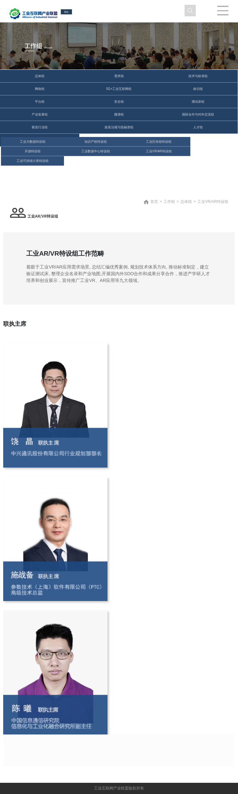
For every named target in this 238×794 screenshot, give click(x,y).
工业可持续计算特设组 (33, 161)
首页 (154, 201)
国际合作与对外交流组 (198, 114)
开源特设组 (33, 151)
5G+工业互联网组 (118, 89)
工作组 (169, 201)
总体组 (39, 76)
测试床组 (198, 101)
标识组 (198, 89)
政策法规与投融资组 (119, 127)
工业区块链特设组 (158, 141)
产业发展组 (40, 114)
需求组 (119, 76)
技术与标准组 (198, 76)
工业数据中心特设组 (95, 151)
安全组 (119, 101)
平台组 (39, 101)
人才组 (198, 127)
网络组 (39, 89)
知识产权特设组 (95, 141)
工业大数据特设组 (32, 141)
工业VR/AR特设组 (159, 151)
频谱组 (119, 114)
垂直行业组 (40, 127)
